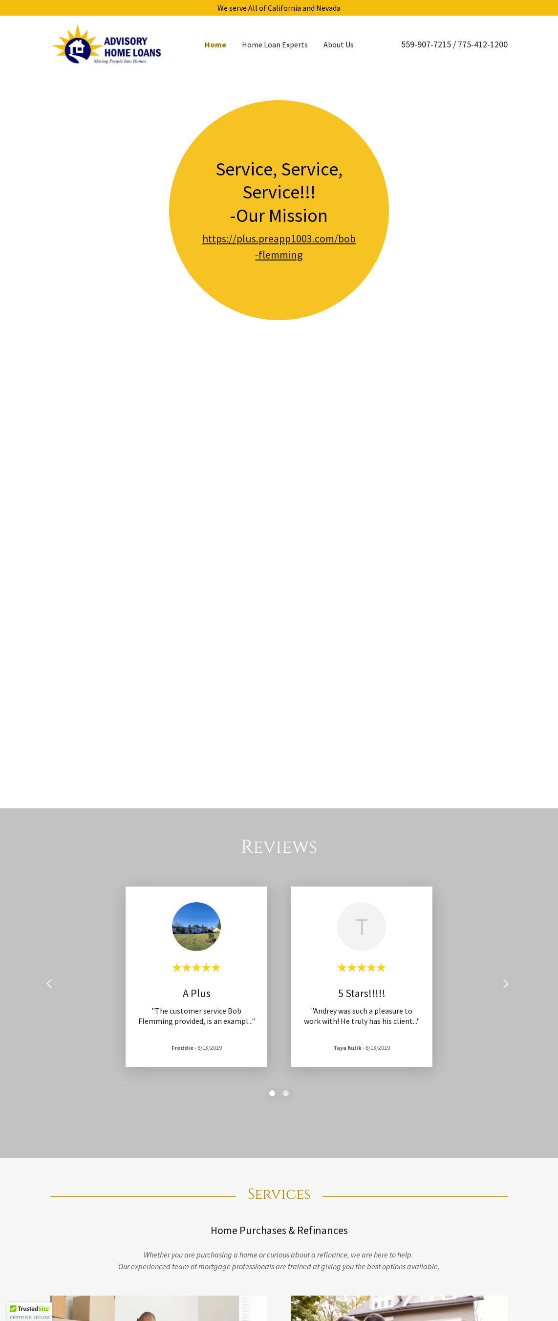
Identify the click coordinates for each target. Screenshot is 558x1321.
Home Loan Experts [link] (275, 44)
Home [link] (215, 44)
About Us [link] (338, 44)
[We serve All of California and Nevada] (279, 8)
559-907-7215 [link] (426, 44)
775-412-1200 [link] (483, 44)
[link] (107, 43)
